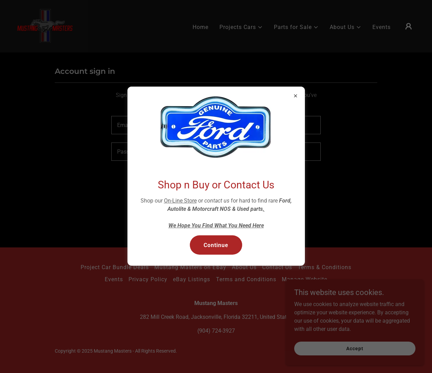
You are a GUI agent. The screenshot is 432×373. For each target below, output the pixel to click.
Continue (216, 245)
